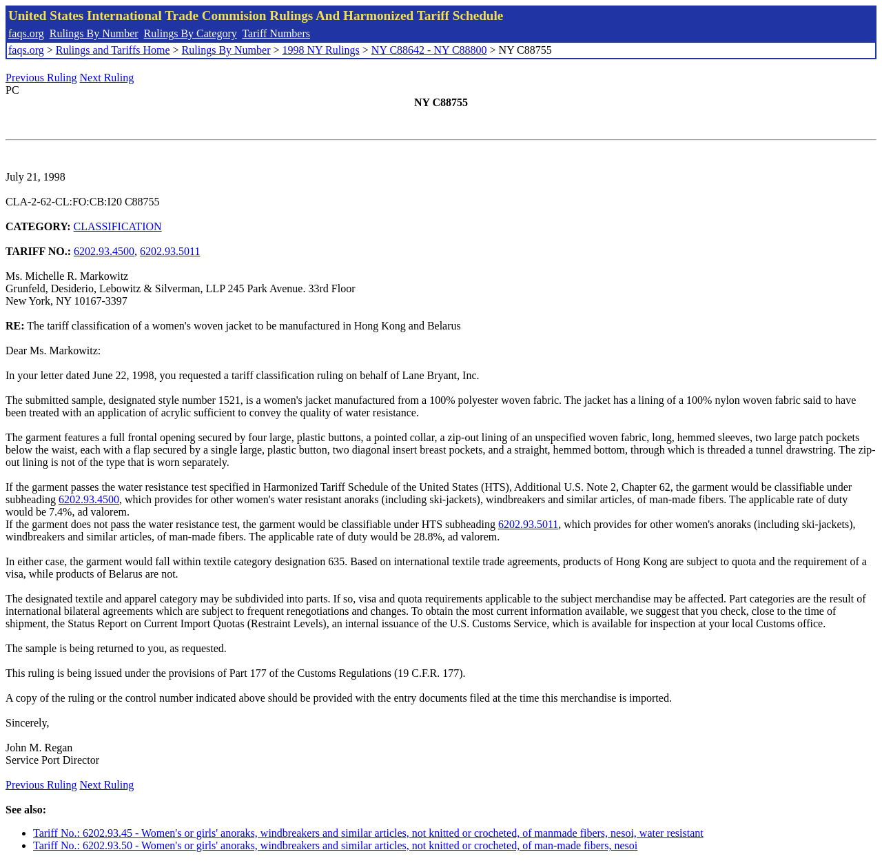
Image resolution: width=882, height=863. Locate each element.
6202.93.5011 (170, 251)
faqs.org (26, 33)
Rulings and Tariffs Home (113, 50)
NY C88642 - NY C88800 (429, 50)
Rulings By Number (94, 33)
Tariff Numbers (276, 33)
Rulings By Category (190, 33)
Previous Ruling (41, 77)
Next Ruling (107, 77)
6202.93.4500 (104, 251)
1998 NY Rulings (321, 50)
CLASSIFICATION (118, 226)
